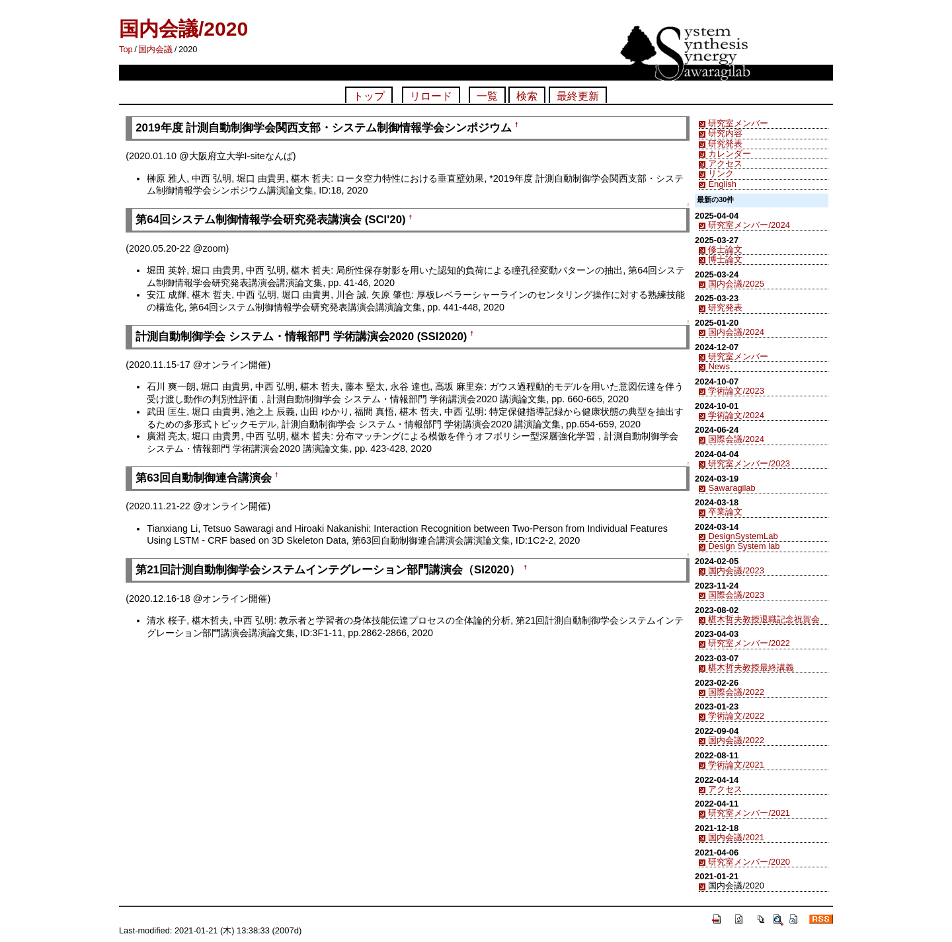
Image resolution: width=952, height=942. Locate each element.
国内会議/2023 (736, 570)
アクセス (725, 163)
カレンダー (729, 154)
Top (126, 49)
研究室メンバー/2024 (748, 225)
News (718, 366)
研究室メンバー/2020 (748, 862)
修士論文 (725, 249)
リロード (431, 96)
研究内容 (725, 133)
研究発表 (725, 144)
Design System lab (743, 546)
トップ (369, 96)
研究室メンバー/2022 (748, 643)
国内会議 (155, 49)
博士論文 (725, 259)
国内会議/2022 (736, 740)
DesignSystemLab (742, 536)
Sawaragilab (731, 488)
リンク (721, 173)
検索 (526, 96)
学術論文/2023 (736, 391)
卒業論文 (725, 512)
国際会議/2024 (736, 439)
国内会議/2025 (736, 284)
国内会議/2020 (183, 29)
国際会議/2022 (736, 692)
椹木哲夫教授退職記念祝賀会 (764, 619)
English (722, 184)
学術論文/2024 (736, 415)
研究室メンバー (738, 123)
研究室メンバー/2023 (748, 463)
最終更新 (578, 96)
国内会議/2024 (736, 332)
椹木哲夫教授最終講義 (751, 667)
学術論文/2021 (736, 765)
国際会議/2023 (736, 595)
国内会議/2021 (736, 837)
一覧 (487, 96)
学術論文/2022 (736, 716)
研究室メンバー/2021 (748, 813)
